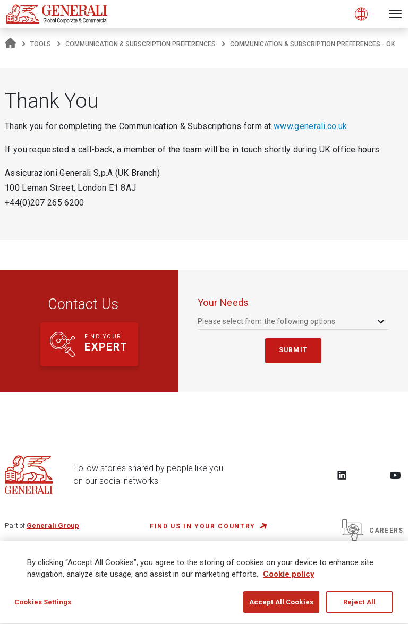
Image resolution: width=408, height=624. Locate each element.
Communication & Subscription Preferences (140, 44)
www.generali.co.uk (310, 126)
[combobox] (292, 321)
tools (40, 44)
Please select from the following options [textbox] (267, 321)
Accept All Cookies (281, 607)
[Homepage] (10, 44)
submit (293, 350)
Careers (372, 530)
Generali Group (53, 525)
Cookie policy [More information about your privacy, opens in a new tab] (288, 579)
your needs (223, 302)
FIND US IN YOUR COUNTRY (203, 526)
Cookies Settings (42, 607)
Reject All (359, 607)
